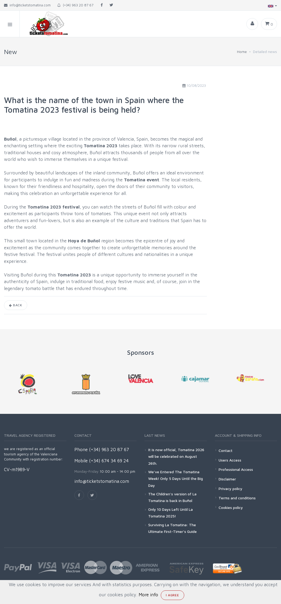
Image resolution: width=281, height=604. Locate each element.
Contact (225, 450)
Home (242, 51)
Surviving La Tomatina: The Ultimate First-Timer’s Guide (172, 528)
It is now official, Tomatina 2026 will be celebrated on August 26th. (176, 456)
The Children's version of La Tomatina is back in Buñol (172, 497)
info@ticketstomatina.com (101, 481)
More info (148, 594)
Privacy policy (230, 488)
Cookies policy (231, 507)
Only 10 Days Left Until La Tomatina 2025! (170, 512)
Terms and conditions (237, 498)
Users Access (230, 460)
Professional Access (236, 469)
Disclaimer (227, 479)
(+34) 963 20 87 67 (75, 5)
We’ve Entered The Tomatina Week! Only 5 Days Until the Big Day (175, 478)
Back (15, 305)
